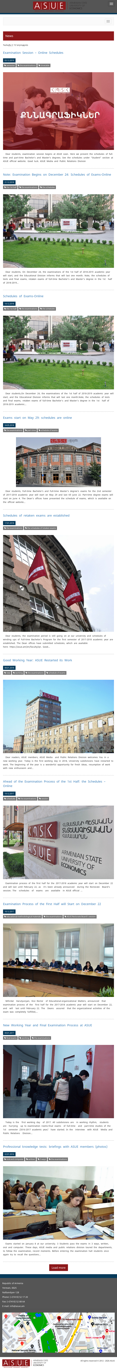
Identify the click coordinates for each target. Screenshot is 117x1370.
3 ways (42, 1159)
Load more (59, 1267)
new (7, 673)
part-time (30, 430)
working (18, 673)
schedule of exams (48, 430)
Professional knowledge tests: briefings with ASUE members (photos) (55, 1147)
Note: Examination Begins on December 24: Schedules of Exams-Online (57, 174)
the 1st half (10, 187)
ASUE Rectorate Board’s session (80, 916)
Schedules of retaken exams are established (36, 515)
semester (9, 65)
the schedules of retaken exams (40, 528)
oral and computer (13, 1159)
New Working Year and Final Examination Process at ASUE (47, 1025)
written (30, 1159)
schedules (9, 798)
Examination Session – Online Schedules (33, 53)
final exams (10, 1038)
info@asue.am (17, 1306)
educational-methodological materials (22, 916)
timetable (44, 65)
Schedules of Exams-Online (23, 296)
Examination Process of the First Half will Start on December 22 (52, 904)
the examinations (27, 65)
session (43, 798)
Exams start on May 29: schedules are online (37, 418)
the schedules (47, 187)
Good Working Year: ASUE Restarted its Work (37, 660)
